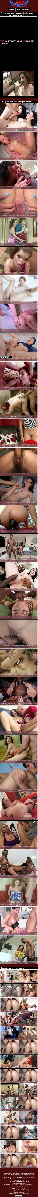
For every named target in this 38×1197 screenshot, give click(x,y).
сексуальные (29, 41)
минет (7, 41)
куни (12, 41)
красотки (19, 41)
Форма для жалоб (19, 1192)
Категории (11, 9)
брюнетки (5, 43)
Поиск (18, 9)
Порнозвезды (25, 9)
